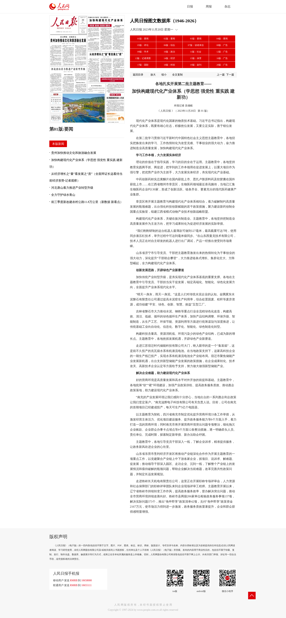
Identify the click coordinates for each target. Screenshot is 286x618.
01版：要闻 (143, 38)
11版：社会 (195, 51)
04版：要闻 (222, 38)
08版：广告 (222, 45)
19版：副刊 (195, 65)
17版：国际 (143, 65)
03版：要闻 (195, 38)
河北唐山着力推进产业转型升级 (72, 187)
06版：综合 (169, 45)
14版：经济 (169, 58)
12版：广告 (222, 51)
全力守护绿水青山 (63, 194)
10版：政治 (169, 51)
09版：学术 (143, 51)
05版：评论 (143, 45)
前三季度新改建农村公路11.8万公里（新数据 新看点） (87, 202)
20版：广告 (222, 65)
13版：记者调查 (143, 58)
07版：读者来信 (196, 45)
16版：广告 (222, 58)
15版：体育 (195, 58)
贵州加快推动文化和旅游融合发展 (73, 152)
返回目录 (138, 74)
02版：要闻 (169, 38)
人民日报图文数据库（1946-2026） (164, 20)
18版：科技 (169, 65)
